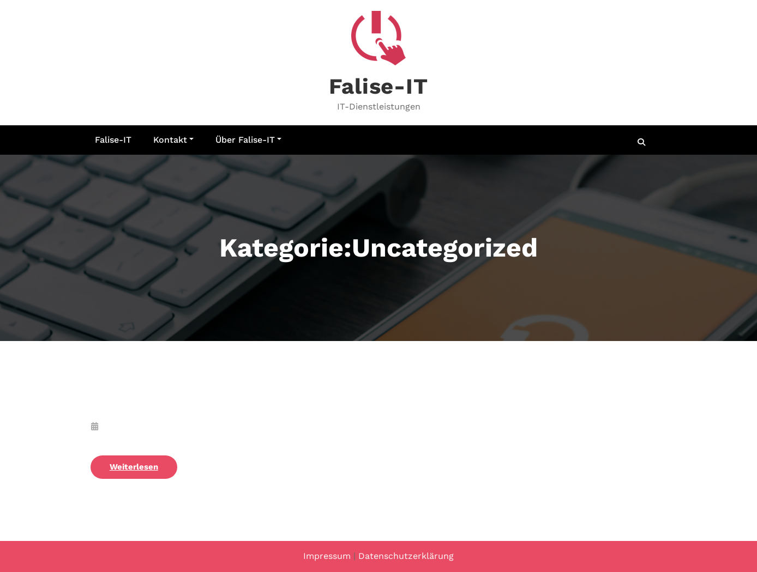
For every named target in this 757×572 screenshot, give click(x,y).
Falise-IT (378, 86)
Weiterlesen (134, 467)
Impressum (327, 556)
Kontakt (173, 140)
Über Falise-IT (248, 140)
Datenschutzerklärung (406, 556)
